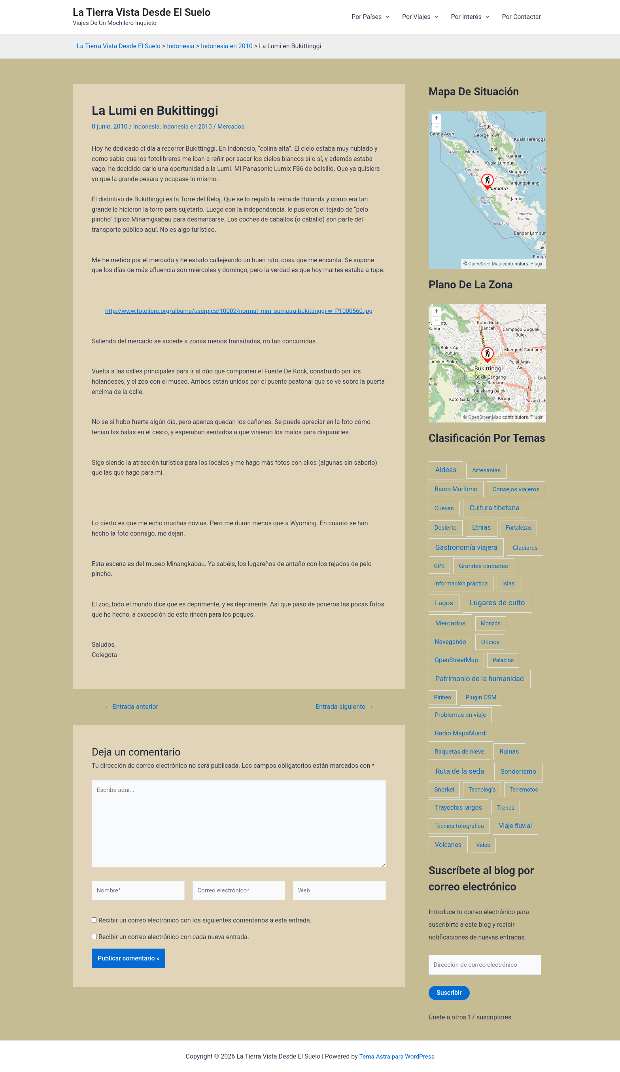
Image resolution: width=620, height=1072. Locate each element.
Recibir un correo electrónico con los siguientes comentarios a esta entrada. (205, 925)
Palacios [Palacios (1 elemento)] (503, 660)
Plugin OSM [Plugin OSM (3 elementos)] (480, 697)
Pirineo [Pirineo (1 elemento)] (443, 697)
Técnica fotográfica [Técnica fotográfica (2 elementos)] (459, 826)
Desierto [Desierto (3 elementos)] (446, 527)
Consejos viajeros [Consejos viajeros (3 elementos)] (515, 489)
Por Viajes (420, 17)
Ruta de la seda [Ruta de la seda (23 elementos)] (459, 771)
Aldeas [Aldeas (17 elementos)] (446, 470)
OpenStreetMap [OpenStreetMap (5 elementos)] (456, 660)
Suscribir (449, 993)
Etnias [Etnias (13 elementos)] (481, 527)
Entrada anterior (133, 706)
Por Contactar (521, 17)
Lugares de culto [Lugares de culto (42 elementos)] (497, 602)
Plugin (536, 264)
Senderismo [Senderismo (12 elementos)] (519, 771)
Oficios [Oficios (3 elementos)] (490, 642)
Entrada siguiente (342, 706)
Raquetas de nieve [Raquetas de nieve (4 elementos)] (459, 751)
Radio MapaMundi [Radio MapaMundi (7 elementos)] (461, 733)
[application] (385, 17)
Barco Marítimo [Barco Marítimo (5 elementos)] (456, 489)
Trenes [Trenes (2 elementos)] (505, 807)
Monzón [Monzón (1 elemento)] (491, 623)
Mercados (235, 126)
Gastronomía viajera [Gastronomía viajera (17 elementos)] (466, 547)
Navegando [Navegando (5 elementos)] (450, 642)
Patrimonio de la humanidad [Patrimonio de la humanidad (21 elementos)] (479, 678)
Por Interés (470, 17)
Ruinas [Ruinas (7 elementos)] (509, 751)
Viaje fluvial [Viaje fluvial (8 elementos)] (515, 826)
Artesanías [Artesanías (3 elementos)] (486, 470)
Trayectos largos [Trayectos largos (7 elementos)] (458, 807)
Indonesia (147, 126)
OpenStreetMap (484, 264)
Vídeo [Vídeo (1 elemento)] (483, 845)
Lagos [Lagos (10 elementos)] (444, 603)
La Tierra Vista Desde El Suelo (142, 12)
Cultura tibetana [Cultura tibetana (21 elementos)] (495, 508)
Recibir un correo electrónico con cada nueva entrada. (173, 941)
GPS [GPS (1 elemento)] (439, 566)
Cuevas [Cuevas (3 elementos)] (444, 508)
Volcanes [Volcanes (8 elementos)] (448, 845)
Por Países (370, 17)
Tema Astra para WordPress (396, 1056)
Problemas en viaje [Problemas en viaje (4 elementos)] (460, 714)
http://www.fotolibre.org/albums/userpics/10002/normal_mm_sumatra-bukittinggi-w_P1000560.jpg (239, 310)
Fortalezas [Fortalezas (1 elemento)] (518, 528)
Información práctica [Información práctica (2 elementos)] (461, 583)
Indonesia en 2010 (189, 126)
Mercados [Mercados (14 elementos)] (450, 623)
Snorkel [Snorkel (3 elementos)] (444, 789)
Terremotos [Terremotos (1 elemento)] (524, 789)
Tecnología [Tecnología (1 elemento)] (482, 789)
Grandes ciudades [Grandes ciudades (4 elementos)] (483, 566)
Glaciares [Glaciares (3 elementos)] (525, 547)
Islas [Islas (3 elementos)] (508, 583)
